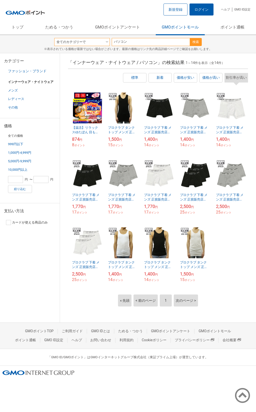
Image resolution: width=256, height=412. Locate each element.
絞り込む (20, 189)
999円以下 (15, 144)
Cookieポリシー (154, 340)
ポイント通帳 (232, 27)
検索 (195, 42)
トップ (18, 27)
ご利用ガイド (72, 331)
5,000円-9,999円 (19, 161)
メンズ (13, 90)
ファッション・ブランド (27, 71)
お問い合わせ (100, 340)
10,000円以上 (18, 170)
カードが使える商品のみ (27, 222)
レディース (16, 99)
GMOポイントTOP (39, 331)
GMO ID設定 (242, 9)
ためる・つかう (59, 27)
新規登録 (175, 10)
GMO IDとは (100, 331)
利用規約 (127, 340)
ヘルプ (225, 9)
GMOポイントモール (180, 27)
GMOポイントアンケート (117, 27)
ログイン (201, 10)
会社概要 (231, 340)
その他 (13, 107)
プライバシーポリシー (194, 340)
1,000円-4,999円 (19, 152)
